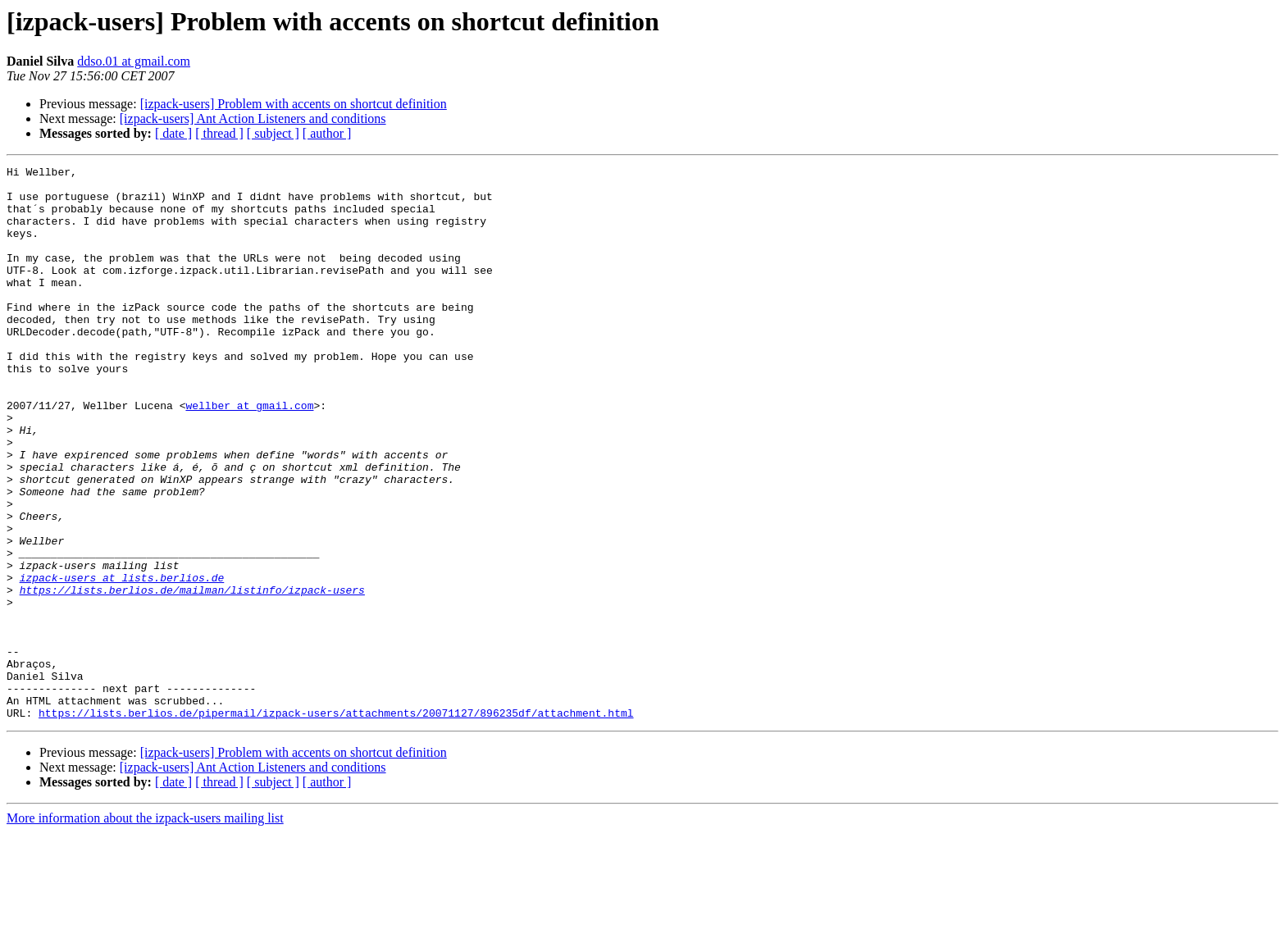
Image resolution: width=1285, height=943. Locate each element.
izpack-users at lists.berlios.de (122, 661)
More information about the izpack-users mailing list (145, 929)
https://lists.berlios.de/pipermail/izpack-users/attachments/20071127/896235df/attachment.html (336, 823)
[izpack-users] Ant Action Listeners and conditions (253, 118)
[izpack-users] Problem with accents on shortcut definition (293, 104)
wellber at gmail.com (249, 454)
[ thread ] (219, 133)
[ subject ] (273, 133)
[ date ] (173, 133)
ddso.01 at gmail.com (133, 61)
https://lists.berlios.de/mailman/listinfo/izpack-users (192, 675)
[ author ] (327, 133)
